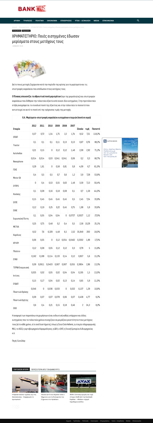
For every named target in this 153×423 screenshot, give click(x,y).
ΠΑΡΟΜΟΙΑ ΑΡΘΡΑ (21, 369)
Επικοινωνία (108, 20)
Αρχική (17, 20)
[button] (138, 21)
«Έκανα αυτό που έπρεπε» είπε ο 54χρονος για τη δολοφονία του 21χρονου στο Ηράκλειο (53, 397)
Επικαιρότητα (24, 27)
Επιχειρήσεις (66, 20)
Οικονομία (52, 20)
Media (96, 20)
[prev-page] (13, 406)
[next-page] (17, 406)
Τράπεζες (27, 20)
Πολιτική (40, 20)
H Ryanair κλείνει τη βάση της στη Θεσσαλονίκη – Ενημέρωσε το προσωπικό (24, 397)
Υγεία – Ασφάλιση (82, 20)
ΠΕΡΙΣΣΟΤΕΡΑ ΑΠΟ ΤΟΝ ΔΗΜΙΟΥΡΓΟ (45, 369)
